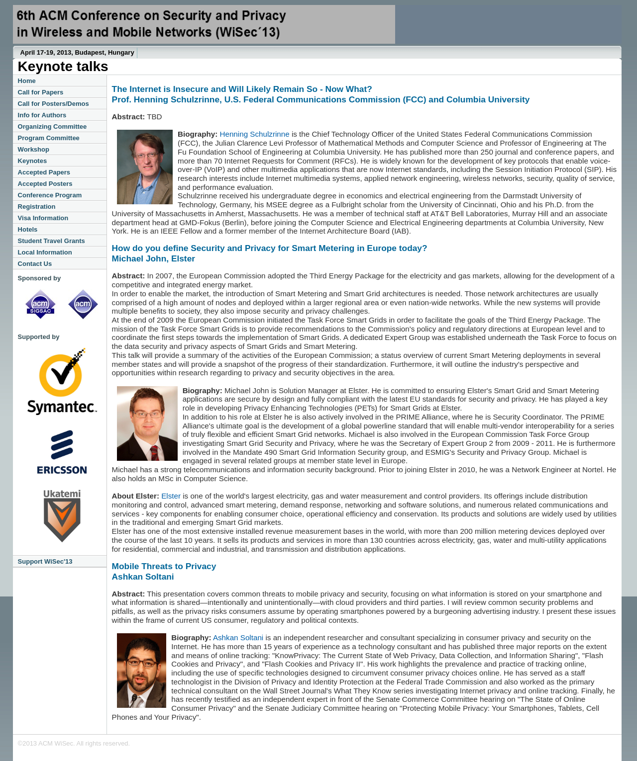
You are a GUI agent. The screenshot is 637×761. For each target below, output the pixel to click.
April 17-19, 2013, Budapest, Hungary (77, 52)
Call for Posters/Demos (53, 103)
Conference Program (50, 195)
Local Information (45, 252)
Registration (37, 206)
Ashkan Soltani (238, 637)
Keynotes (32, 161)
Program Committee (49, 138)
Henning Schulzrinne (255, 134)
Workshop (33, 149)
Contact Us (35, 263)
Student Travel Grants (51, 241)
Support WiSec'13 (45, 561)
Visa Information (43, 218)
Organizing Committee (52, 126)
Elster (171, 496)
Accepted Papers (44, 172)
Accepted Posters (45, 183)
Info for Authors (42, 115)
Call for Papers (41, 92)
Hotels (28, 229)
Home (27, 81)
